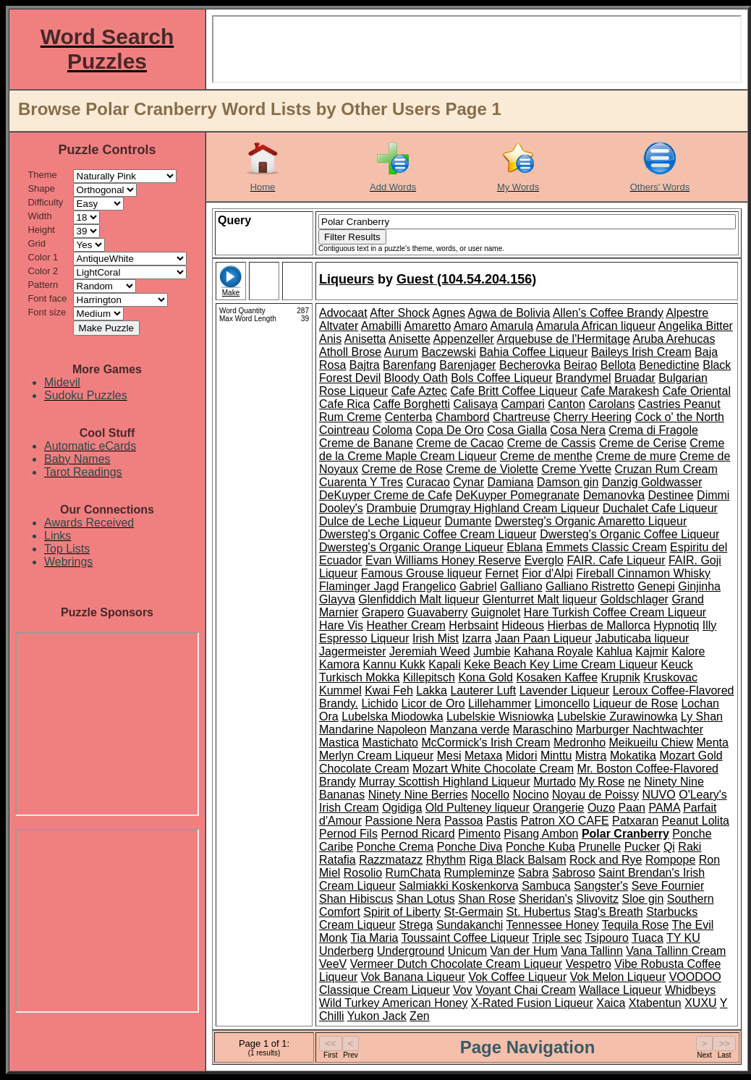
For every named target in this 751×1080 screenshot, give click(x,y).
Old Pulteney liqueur (477, 808)
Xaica (610, 1003)
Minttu (556, 755)
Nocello (490, 794)
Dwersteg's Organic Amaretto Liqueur (591, 521)
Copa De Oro (449, 430)
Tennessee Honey (552, 925)
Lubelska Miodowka (392, 716)
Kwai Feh (389, 690)
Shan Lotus (425, 899)
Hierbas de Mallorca (598, 625)
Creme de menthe (546, 456)
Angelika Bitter (695, 326)
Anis (330, 339)
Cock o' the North (679, 417)
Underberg (346, 951)
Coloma (392, 430)
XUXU (700, 1003)
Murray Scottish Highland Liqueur (444, 781)
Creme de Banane (366, 443)
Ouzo (601, 808)
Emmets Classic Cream (606, 547)
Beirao (580, 365)
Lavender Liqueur (564, 690)
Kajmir (651, 651)
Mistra (591, 755)
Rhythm (446, 860)
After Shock (400, 313)
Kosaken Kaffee (557, 677)
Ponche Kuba (540, 847)
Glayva (337, 599)
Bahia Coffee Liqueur (533, 352)
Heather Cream (406, 625)
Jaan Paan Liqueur (543, 638)
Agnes (449, 313)
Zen (420, 1016)
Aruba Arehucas (674, 339)
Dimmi (713, 495)
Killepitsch (429, 677)
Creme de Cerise (643, 443)
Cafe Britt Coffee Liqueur (513, 391)
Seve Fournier (668, 886)
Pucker (642, 847)
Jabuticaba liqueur (642, 638)
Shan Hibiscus (356, 899)
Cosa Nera (577, 430)
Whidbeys (690, 990)
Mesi (449, 755)
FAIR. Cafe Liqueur (616, 560)
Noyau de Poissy (595, 794)
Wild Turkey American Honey (393, 1003)
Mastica (339, 742)
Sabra (533, 873)
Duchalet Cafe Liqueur (660, 508)
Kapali (444, 664)
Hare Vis (341, 625)
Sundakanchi (470, 925)
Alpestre (687, 313)
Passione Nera (403, 821)
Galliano (521, 586)
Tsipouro (606, 938)
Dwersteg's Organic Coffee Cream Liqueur (428, 534)
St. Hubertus (538, 912)
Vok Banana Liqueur (413, 977)
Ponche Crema (395, 847)
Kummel (340, 690)
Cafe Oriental (697, 391)
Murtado (554, 781)
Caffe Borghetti (411, 404)
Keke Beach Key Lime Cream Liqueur (561, 664)
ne (634, 781)
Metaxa (483, 755)
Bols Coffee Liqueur (501, 378)
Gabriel (478, 586)
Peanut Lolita (695, 821)
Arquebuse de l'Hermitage (564, 339)
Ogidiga (402, 808)
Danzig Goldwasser (652, 482)
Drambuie (391, 508)
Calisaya (476, 404)
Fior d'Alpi (547, 573)
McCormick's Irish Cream (485, 742)
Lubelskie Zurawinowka (617, 716)
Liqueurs (346, 279)
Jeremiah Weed (429, 651)
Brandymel (583, 378)
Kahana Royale (553, 651)
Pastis (502, 821)
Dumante (467, 521)
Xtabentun (655, 1003)
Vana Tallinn (592, 951)
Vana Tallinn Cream (676, 951)
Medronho (579, 742)
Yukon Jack (377, 1016)
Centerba (409, 417)
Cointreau (344, 430)
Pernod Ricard (417, 834)
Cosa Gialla (517, 430)
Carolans (611, 404)
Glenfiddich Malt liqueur (418, 599)
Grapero (383, 612)
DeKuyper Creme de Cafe (385, 495)
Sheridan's (546, 899)
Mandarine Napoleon (373, 729)
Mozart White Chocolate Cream (493, 768)
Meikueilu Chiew (651, 742)
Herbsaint (473, 625)
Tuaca (647, 938)
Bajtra (364, 365)
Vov (462, 990)
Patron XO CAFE (565, 821)
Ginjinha (699, 586)
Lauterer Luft (483, 690)
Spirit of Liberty (402, 912)
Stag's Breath (608, 912)
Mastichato (390, 742)
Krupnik (620, 677)
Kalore (688, 651)
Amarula (512, 326)
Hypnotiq (676, 625)
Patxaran (635, 821)
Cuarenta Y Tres (361, 482)
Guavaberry (437, 612)
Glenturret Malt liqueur (540, 599)
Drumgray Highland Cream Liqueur (509, 508)
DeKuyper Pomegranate (518, 495)
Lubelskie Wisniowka (500, 716)
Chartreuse (521, 417)
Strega (416, 925)
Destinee (670, 495)
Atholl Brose (350, 352)
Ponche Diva (470, 847)
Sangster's (601, 886)
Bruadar (634, 378)
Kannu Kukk (393, 664)
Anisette (409, 339)
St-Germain (474, 912)
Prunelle (599, 847)
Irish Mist (435, 638)
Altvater (338, 326)
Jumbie (492, 651)
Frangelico (429, 586)
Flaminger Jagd (359, 586)
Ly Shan (702, 716)
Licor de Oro (433, 703)
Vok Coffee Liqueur (517, 977)
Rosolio (363, 873)
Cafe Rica (344, 404)
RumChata (413, 873)
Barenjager (467, 365)
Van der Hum (524, 951)
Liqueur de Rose (635, 703)
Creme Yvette (576, 469)
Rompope (670, 860)
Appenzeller (463, 339)
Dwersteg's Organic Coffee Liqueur (629, 534)
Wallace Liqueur (620, 990)
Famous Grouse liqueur (421, 573)
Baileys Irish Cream (641, 352)
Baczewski (448, 352)
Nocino (531, 794)
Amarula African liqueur (595, 326)
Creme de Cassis (551, 443)
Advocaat (343, 313)
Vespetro (588, 964)
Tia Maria (374, 938)
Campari (522, 404)
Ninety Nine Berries (418, 794)
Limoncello (562, 703)
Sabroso (573, 873)
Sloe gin (642, 899)
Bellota (618, 365)
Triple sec (557, 938)
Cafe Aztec (419, 391)
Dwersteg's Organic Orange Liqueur (411, 547)
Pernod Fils (348, 834)
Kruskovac (670, 677)
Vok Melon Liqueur (618, 977)
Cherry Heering (592, 417)
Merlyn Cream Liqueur (376, 755)
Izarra (476, 638)
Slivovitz (597, 899)
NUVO (659, 794)
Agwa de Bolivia (508, 313)
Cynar (468, 482)
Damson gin (567, 482)
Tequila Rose (635, 925)
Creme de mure (635, 456)
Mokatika (633, 755)
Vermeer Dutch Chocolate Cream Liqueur (456, 964)
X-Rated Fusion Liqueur (532, 1003)
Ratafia (337, 860)
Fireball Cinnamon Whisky (643, 573)
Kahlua (614, 651)
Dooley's (341, 508)
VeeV (333, 964)
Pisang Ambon (541, 834)
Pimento (479, 834)
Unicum (467, 951)
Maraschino (543, 729)
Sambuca (546, 886)
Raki (689, 847)
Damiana (510, 482)
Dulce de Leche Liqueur (380, 521)
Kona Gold (485, 677)
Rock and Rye (605, 860)
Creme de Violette (492, 469)
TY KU (683, 938)
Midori (522, 755)
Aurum (401, 352)
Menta (712, 742)
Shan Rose (486, 899)
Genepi (656, 586)
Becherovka (530, 365)
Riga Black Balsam (517, 860)
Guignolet (496, 612)
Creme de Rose (402, 469)
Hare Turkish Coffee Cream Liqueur (615, 612)
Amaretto (427, 326)
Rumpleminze (479, 873)
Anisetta (365, 339)
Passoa (463, 821)
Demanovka (614, 495)
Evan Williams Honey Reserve (443, 560)
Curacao (427, 482)
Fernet (501, 573)
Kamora (339, 664)
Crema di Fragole (653, 430)
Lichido (379, 703)
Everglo (544, 560)
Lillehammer (499, 703)
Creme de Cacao (460, 443)
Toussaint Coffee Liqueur (466, 938)
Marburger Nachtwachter (639, 729)
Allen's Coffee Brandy (608, 313)
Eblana (524, 547)
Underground (410, 951)
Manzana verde (469, 729)
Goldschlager (635, 599)
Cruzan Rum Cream (666, 469)
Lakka (431, 690)
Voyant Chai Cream (525, 990)
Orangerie (558, 808)
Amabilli (381, 326)
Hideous (522, 625)
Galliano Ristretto (590, 586)
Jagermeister (352, 651)
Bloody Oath (416, 378)
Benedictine (669, 365)
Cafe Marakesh (620, 391)
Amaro (471, 326)
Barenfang (409, 365)
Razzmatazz (391, 860)
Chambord (463, 417)
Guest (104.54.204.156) (466, 279)
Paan (632, 808)
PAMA (663, 808)
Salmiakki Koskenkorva (458, 886)
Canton (566, 404)
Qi (669, 847)
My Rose (601, 781)
